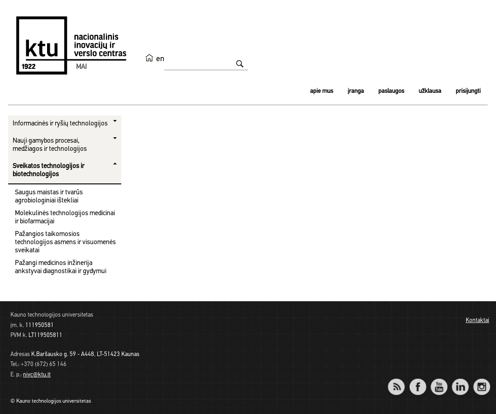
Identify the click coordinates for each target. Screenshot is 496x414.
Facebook (417, 381)
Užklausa (430, 91)
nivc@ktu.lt (37, 375)
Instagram (481, 381)
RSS (400, 381)
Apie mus (321, 91)
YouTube (439, 381)
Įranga (356, 91)
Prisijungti (468, 91)
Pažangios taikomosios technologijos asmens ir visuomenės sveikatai (65, 242)
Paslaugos (391, 91)
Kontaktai (477, 320)
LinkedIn (460, 381)
